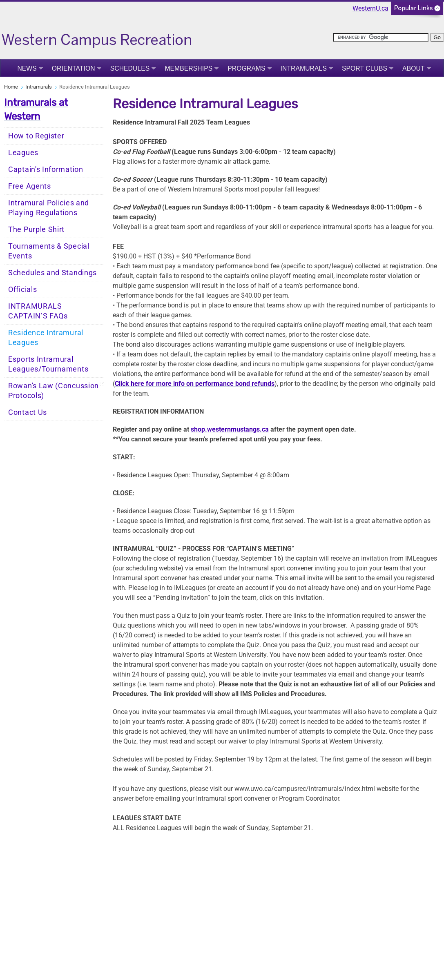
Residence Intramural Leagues (45, 338)
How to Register (36, 136)
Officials (22, 289)
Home (11, 87)
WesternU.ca (370, 8)
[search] (380, 37)
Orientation (73, 68)
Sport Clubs (364, 68)
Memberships (188, 68)
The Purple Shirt (36, 229)
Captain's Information (45, 169)
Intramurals (304, 68)
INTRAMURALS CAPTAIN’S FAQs (38, 311)
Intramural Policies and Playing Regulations (48, 208)
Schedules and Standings (52, 273)
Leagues (23, 153)
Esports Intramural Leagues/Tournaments (48, 364)
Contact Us (27, 412)
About (413, 68)
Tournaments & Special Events (48, 251)
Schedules (130, 68)
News (26, 68)
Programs (246, 68)
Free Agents (29, 186)
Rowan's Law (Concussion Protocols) (53, 391)
